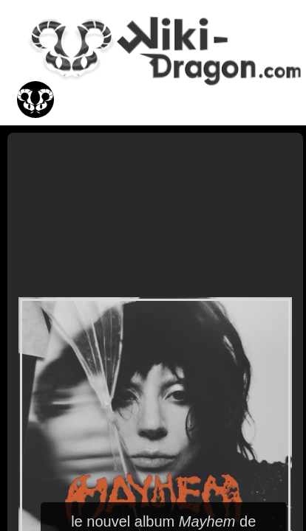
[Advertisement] (155, 214)
